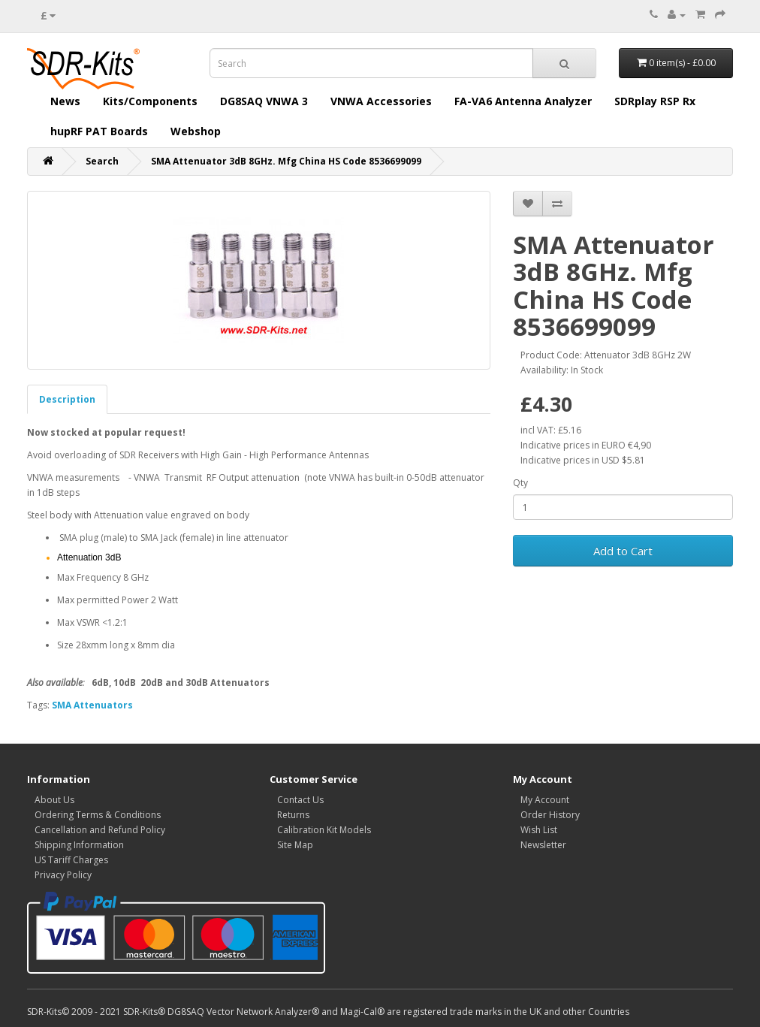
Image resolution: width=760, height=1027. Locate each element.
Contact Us (300, 799)
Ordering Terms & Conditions (98, 814)
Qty (520, 482)
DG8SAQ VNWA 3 (264, 101)
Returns (293, 814)
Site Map (295, 844)
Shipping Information (79, 844)
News (65, 101)
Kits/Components (150, 101)
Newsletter (543, 844)
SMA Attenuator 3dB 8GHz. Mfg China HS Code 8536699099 (286, 161)
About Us (54, 799)
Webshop (195, 131)
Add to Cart (623, 550)
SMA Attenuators (92, 705)
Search (102, 161)
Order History (550, 814)
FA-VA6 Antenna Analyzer (523, 101)
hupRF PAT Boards (99, 131)
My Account (544, 799)
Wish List (538, 829)
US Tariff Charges (71, 859)
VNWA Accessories (381, 101)
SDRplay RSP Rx (654, 101)
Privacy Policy (63, 874)
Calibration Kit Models (324, 829)
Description (67, 399)
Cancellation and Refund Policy (100, 829)
